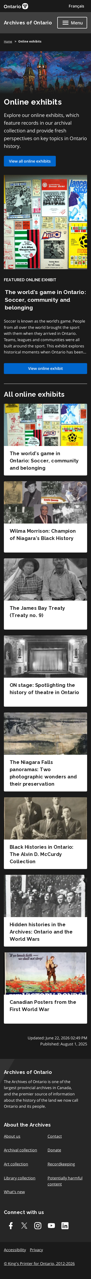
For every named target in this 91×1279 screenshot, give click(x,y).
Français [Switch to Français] (76, 6)
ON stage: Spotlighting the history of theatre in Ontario (44, 688)
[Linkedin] (65, 1225)
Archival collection (20, 1150)
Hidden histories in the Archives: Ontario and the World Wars (41, 932)
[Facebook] (10, 1225)
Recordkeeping (61, 1164)
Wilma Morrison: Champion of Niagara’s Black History (43, 534)
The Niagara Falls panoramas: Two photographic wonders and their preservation (43, 773)
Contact (55, 1136)
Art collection (16, 1164)
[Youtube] (51, 1225)
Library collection (19, 1178)
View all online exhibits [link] (30, 161)
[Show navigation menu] (72, 23)
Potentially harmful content (65, 1181)
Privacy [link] (36, 1249)
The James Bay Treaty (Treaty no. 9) (37, 611)
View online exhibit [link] (45, 368)
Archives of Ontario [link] (28, 23)
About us (12, 1136)
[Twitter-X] (24, 1225)
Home (8, 41)
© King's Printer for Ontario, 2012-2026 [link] (39, 1263)
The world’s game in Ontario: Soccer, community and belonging (44, 461)
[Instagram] (38, 1225)
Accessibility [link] (15, 1249)
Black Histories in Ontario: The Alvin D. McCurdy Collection (42, 854)
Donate (54, 1150)
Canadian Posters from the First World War (43, 1005)
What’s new (14, 1191)
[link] (16, 6)
